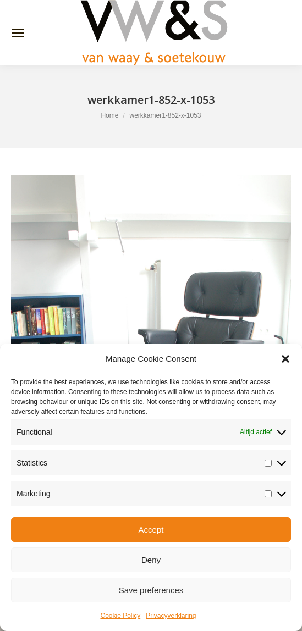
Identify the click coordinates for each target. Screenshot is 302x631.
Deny (151, 559)
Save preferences (151, 590)
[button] (285, 358)
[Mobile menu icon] (17, 33)
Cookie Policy (120, 615)
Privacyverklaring (171, 615)
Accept (151, 529)
